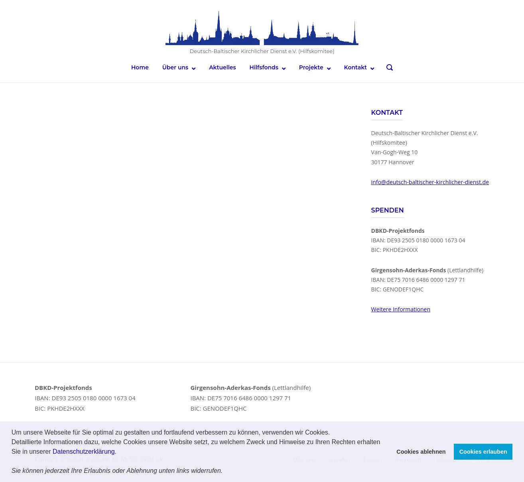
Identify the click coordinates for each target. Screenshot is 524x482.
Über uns (175, 67)
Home (140, 67)
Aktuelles (222, 67)
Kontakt (355, 67)
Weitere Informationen (400, 309)
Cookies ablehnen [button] (420, 452)
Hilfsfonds (264, 67)
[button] (226, 471)
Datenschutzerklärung (84, 451)
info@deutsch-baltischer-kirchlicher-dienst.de (430, 181)
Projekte (311, 67)
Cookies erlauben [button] (483, 452)
